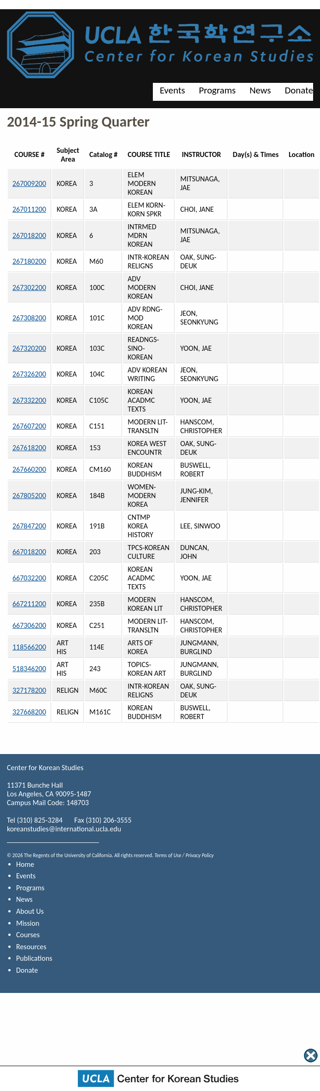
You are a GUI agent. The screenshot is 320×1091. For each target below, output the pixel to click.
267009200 (29, 183)
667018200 (29, 551)
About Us (30, 911)
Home (25, 864)
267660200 (29, 469)
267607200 (29, 426)
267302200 (29, 287)
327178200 (29, 690)
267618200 (29, 447)
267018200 (29, 235)
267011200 (29, 209)
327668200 (29, 712)
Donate (299, 90)
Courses (28, 934)
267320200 (29, 348)
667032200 (29, 578)
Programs (217, 90)
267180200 (29, 261)
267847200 (29, 526)
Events (172, 90)
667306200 (29, 625)
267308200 (29, 317)
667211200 (29, 603)
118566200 (29, 647)
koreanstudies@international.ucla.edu (64, 828)
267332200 (29, 400)
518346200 (29, 668)
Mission (27, 923)
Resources (31, 946)
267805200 (29, 495)
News (260, 90)
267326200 (29, 374)
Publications (34, 958)
